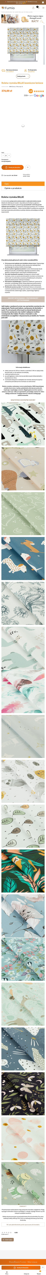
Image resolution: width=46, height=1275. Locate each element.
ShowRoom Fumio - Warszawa (23, 1262)
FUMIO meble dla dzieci (6, 12)
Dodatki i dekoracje (18, 12)
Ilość (2, 152)
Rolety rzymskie (28, 12)
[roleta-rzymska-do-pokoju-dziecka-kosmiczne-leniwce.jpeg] (23, 45)
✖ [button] (43, 2)
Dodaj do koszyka (12, 167)
